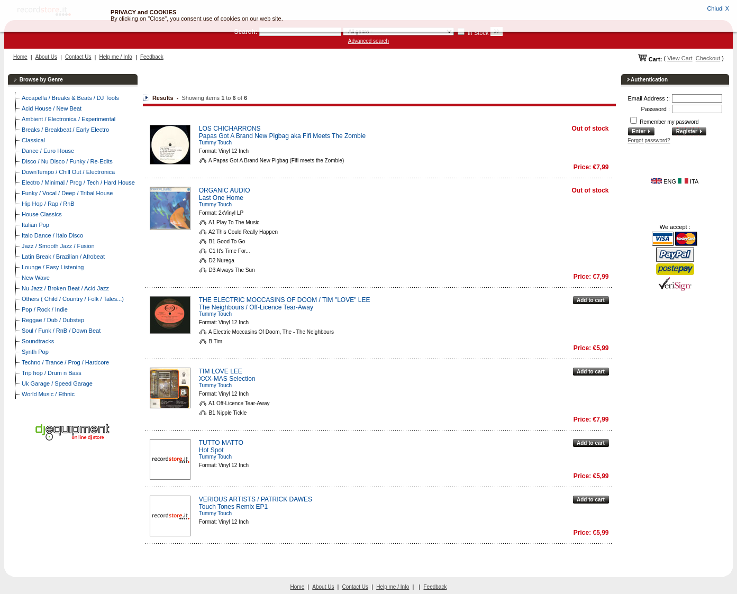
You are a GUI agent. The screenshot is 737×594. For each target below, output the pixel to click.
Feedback (151, 57)
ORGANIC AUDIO (224, 190)
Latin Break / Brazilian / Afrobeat (63, 256)
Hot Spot (211, 450)
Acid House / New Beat (51, 108)
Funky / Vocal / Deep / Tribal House (67, 193)
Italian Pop (35, 225)
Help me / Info (115, 57)
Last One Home (221, 198)
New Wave (36, 278)
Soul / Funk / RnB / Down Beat (61, 330)
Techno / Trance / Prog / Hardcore (65, 362)
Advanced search (368, 41)
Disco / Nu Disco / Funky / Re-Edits (67, 161)
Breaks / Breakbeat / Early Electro (65, 129)
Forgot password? (649, 140)
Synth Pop (35, 352)
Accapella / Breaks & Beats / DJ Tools (70, 98)
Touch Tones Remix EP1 (233, 506)
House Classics (42, 214)
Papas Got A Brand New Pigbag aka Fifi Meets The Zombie (282, 136)
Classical (33, 140)
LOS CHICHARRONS (230, 128)
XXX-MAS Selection (227, 378)
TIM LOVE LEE (220, 371)
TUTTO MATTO (221, 442)
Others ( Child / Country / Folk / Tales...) (73, 299)
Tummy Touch (215, 142)
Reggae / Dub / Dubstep (53, 320)
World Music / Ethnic (48, 394)
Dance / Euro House (48, 151)
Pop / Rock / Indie (45, 309)
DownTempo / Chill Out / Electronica (68, 172)
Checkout (708, 58)
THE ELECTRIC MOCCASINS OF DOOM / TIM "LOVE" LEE (284, 300)
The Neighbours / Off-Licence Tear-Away (256, 307)
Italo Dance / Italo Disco (52, 235)
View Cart (679, 58)
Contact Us (78, 57)
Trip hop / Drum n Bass (51, 373)
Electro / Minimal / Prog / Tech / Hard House (78, 182)
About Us (46, 57)
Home (20, 57)
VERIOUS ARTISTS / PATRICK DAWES (255, 499)
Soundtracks (38, 341)
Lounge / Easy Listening (53, 267)
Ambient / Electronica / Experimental (68, 119)
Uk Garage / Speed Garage (57, 383)
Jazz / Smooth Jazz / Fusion (58, 246)
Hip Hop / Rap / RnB (48, 203)
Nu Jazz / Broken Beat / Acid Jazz (65, 288)
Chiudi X (718, 8)
